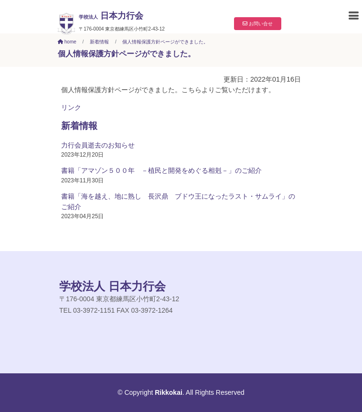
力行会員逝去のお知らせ (98, 145)
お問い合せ (258, 23)
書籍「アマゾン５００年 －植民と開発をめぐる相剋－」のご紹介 (161, 170)
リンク (71, 107)
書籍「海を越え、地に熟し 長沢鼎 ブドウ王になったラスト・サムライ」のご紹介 (178, 201)
